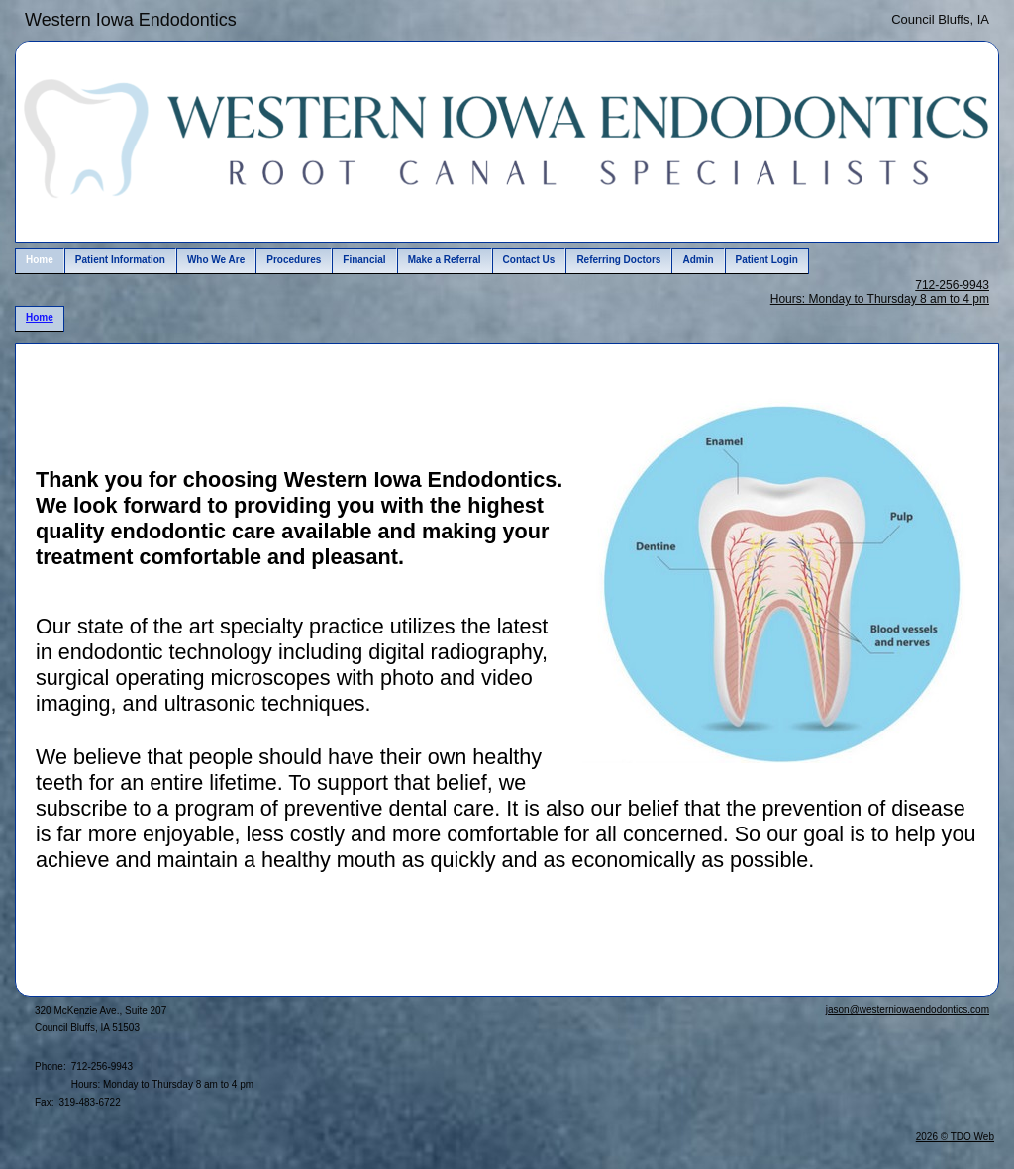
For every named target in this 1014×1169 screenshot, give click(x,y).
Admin (697, 259)
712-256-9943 (952, 285)
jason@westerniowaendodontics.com (907, 1009)
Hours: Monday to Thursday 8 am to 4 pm (879, 299)
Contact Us (529, 259)
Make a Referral (444, 259)
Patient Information (120, 259)
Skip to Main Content (70, 17)
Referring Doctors (618, 259)
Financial (364, 259)
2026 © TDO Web (955, 1136)
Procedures (293, 259)
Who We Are (216, 259)
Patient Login (767, 259)
